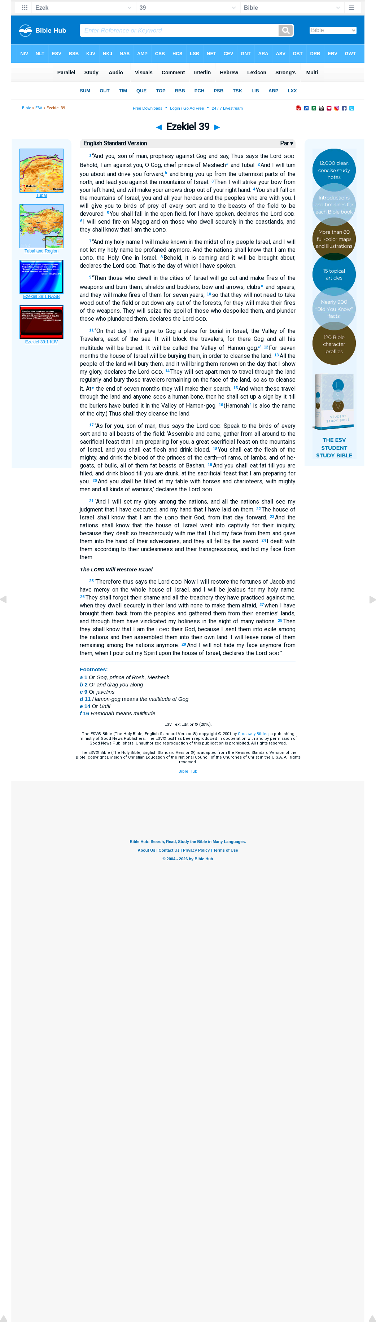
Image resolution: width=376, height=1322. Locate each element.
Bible (26, 108)
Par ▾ (286, 143)
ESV (38, 108)
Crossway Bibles (253, 734)
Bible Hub (188, 771)
